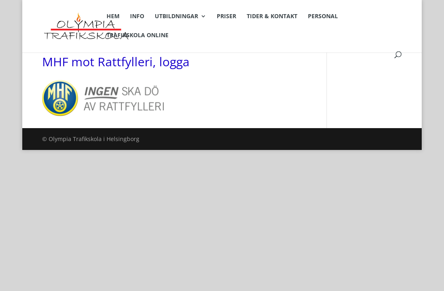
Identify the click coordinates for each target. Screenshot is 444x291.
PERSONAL (323, 16)
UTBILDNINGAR (176, 16)
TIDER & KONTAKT (272, 16)
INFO (137, 16)
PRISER (226, 16)
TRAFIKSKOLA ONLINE (138, 35)
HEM (113, 16)
